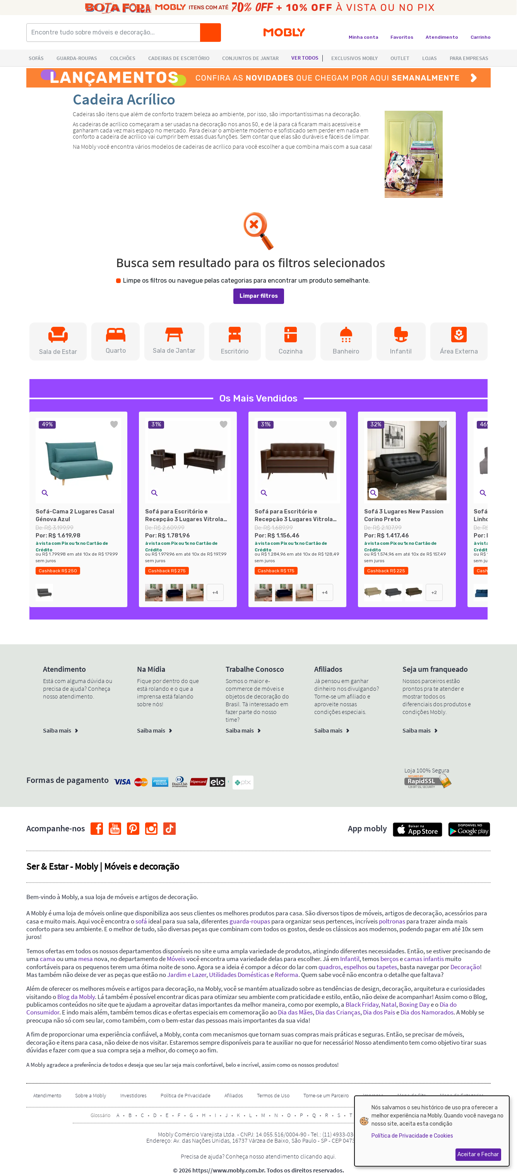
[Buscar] (210, 32)
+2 (434, 592)
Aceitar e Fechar (478, 1154)
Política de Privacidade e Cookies (412, 1136)
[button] (58, 341)
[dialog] (431, 1131)
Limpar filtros (259, 296)
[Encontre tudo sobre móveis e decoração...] (115, 32)
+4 (215, 592)
